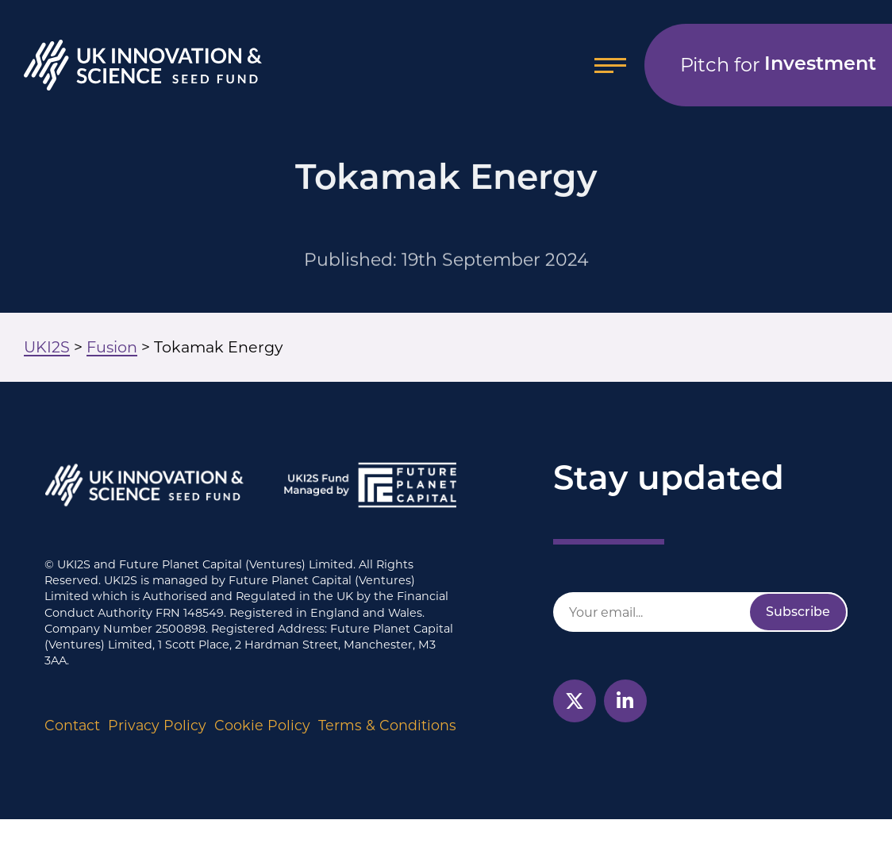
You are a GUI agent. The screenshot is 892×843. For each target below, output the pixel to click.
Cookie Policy (262, 725)
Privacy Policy (157, 725)
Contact (72, 725)
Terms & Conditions (387, 725)
